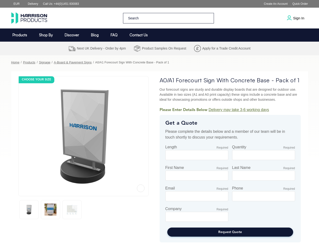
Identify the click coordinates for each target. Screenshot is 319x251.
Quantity (239, 147)
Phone (237, 188)
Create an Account (275, 4)
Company (173, 209)
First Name (174, 168)
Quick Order (300, 4)
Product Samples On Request (164, 48)
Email (170, 188)
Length (171, 147)
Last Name (241, 168)
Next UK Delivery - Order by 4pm (101, 48)
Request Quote (230, 232)
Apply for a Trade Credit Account (226, 48)
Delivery (33, 4)
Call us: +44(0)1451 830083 (61, 4)
